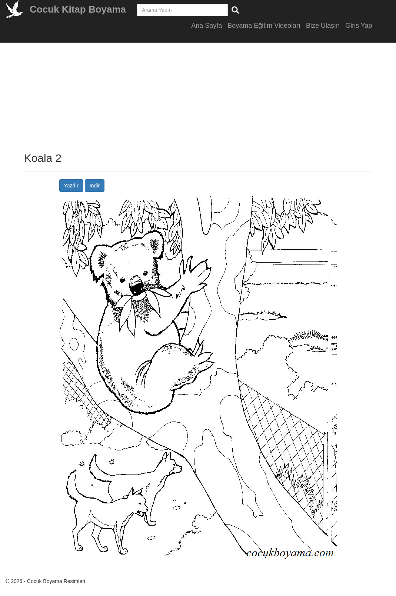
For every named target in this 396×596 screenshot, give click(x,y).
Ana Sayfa (206, 25)
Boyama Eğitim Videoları (263, 25)
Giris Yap (358, 25)
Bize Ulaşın (323, 25)
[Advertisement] (374, 148)
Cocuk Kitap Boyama (78, 9)
